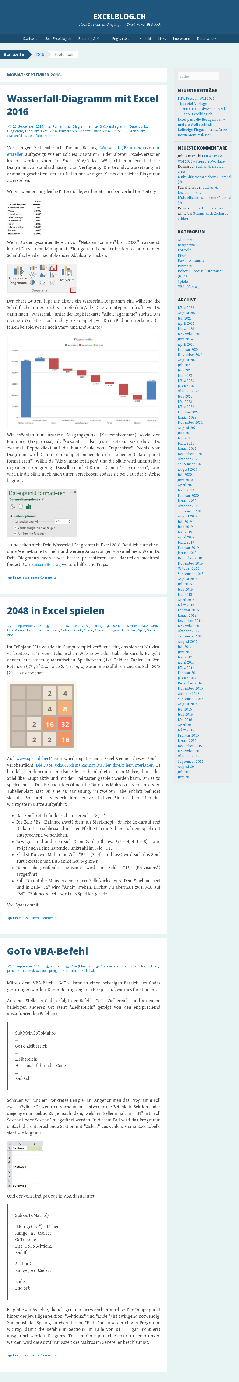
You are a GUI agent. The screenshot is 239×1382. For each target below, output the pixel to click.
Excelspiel (52, 630)
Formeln (184, 250)
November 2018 (190, 563)
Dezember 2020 (190, 454)
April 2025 (186, 323)
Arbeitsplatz (139, 625)
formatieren (68, 131)
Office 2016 (101, 131)
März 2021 (186, 443)
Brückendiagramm (113, 126)
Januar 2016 (187, 741)
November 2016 (190, 688)
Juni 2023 (185, 370)
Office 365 (119, 131)
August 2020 (188, 469)
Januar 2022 (187, 417)
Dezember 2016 (190, 683)
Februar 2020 (188, 496)
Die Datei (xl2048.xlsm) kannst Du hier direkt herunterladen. (95, 765)
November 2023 (190, 355)
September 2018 (191, 574)
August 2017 (188, 642)
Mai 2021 (185, 438)
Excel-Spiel (35, 630)
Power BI (185, 266)
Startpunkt (137, 131)
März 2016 (186, 730)
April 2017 (186, 662)
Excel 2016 (49, 131)
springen (54, 970)
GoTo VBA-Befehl (47, 951)
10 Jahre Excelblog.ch (195, 114)
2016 (40, 54)
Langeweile (116, 630)
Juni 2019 (185, 527)
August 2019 (188, 516)
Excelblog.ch (119, 16)
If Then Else (136, 966)
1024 (115, 625)
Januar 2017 (187, 678)
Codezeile (108, 966)
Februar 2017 (188, 673)
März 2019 (186, 542)
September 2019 (191, 511)
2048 (124, 625)
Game (88, 630)
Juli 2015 (185, 772)
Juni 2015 (185, 777)
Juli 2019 (185, 522)
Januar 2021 (187, 448)
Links (162, 38)
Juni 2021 (185, 433)
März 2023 (186, 381)
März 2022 (186, 407)
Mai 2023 (185, 376)
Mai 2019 (185, 532)
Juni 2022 (185, 396)
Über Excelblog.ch (58, 38)
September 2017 (191, 636)
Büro (153, 625)
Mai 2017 (185, 657)
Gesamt (85, 131)
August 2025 (188, 313)
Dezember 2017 (190, 621)
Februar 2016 (188, 735)
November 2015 (190, 751)
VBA (10, 635)
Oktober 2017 (188, 631)
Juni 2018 (185, 589)
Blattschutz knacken (212, 208)
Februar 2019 (188, 548)
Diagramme (82, 126)
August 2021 (188, 428)
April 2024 (186, 344)
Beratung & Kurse (91, 38)
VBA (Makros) (91, 625)
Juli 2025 (185, 318)
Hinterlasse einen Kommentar (35, 577)
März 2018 (186, 605)
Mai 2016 (185, 720)
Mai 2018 (185, 594)
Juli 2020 (185, 475)
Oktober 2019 (188, 506)
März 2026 (186, 308)
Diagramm (15, 131)
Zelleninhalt (71, 970)
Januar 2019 (187, 553)
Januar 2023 (187, 386)
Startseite (30, 38)
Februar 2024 (188, 349)
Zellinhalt (88, 970)
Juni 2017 (185, 652)
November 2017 (190, 626)
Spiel (141, 630)
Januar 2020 (187, 501)
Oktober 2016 (188, 694)
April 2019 (186, 537)
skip (43, 970)
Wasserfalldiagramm (40, 135)
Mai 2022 (185, 402)
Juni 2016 (185, 714)
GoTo (121, 966)
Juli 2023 (185, 365)
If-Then (152, 966)
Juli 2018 (185, 584)
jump (11, 970)
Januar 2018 (187, 615)
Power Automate (191, 261)
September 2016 (191, 699)
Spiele (75, 625)
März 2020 (186, 490)
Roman (57, 126)
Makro (131, 630)
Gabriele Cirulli (71, 630)
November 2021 (190, 422)
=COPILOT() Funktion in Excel (201, 109)
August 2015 (188, 767)
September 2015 (191, 761)
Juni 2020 (185, 480)
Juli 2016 (185, 709)
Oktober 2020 (188, 459)
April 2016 (186, 725)
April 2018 (186, 600)
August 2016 (188, 704)
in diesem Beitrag (44, 564)
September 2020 (191, 464)
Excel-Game (16, 630)
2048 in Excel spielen (56, 610)
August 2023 (188, 360)
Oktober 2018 (188, 568)
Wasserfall (15, 135)
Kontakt (145, 38)
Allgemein (186, 240)
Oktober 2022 (188, 391)
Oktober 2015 (188, 756)
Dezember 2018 (190, 558)
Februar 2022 (188, 412)
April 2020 (186, 485)
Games (100, 630)
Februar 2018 (188, 610)
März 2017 (186, 668)
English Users (122, 38)
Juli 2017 (185, 647)
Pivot (182, 255)
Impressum (181, 38)
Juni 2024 (185, 339)
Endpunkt (32, 131)
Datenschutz (206, 38)
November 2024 (190, 334)
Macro (21, 970)
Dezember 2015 (190, 746)
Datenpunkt (138, 126)
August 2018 (188, 579)
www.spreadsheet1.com (39, 759)
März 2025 (186, 329)
